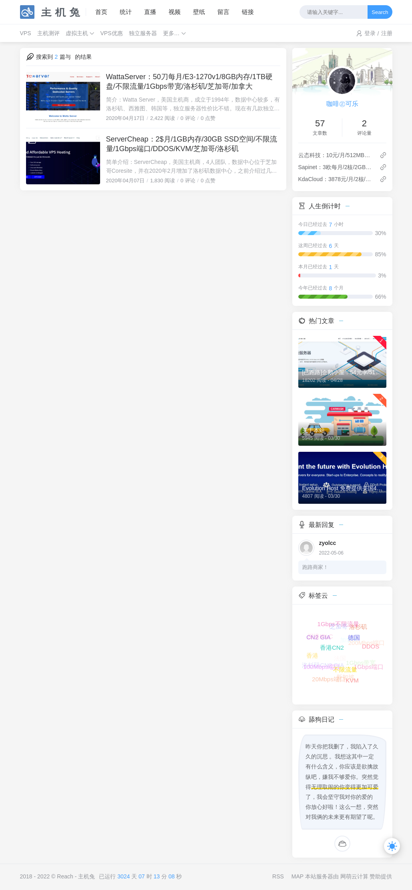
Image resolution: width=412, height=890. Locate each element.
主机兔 (86, 876)
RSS (278, 876)
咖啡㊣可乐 (342, 103)
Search (380, 12)
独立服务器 (143, 33)
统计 (126, 11)
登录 (370, 33)
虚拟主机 (77, 33)
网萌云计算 (354, 876)
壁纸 (199, 11)
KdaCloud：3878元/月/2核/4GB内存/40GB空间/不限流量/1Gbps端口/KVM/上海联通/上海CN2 (335, 179)
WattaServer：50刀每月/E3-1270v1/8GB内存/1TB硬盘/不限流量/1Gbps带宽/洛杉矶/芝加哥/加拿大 (189, 81)
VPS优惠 (111, 33)
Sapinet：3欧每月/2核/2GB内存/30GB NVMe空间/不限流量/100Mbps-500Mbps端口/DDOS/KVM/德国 (335, 167)
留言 (223, 11)
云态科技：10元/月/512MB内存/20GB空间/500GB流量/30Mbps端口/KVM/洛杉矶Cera (335, 155)
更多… (171, 33)
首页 (101, 11)
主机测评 (48, 33)
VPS (25, 33)
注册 (386, 33)
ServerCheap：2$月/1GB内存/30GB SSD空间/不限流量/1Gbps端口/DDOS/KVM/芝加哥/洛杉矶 (191, 144)
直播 (150, 11)
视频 (175, 11)
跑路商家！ (315, 567)
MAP (297, 876)
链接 (248, 11)
